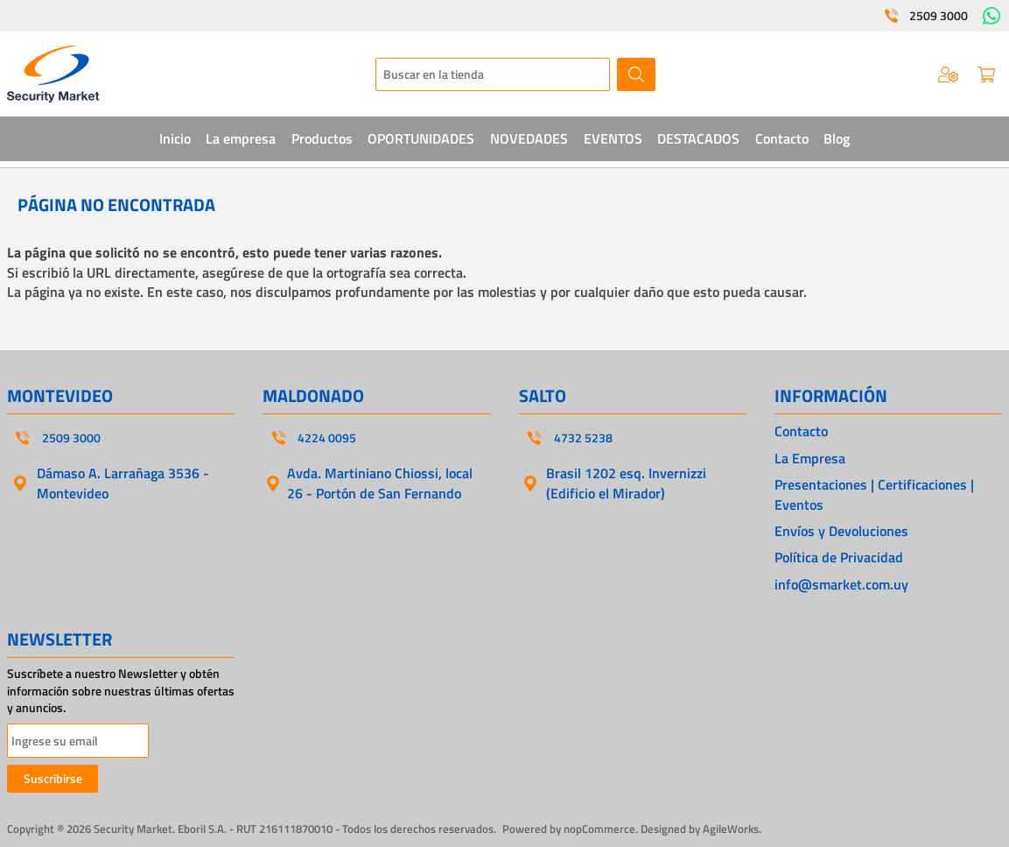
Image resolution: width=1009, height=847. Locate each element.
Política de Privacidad (838, 557)
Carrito (986, 74)
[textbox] (492, 74)
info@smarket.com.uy (841, 584)
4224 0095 (327, 438)
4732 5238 (583, 438)
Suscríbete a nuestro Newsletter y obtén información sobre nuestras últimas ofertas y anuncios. (121, 690)
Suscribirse (53, 778)
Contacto (801, 431)
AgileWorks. (732, 828)
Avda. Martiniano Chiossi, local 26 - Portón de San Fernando (380, 482)
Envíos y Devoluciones (841, 530)
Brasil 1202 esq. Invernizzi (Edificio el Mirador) (626, 482)
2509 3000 (938, 16)
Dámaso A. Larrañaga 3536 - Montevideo (123, 482)
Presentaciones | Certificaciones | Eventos (874, 494)
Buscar (636, 74)
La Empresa (809, 458)
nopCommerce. (601, 828)
